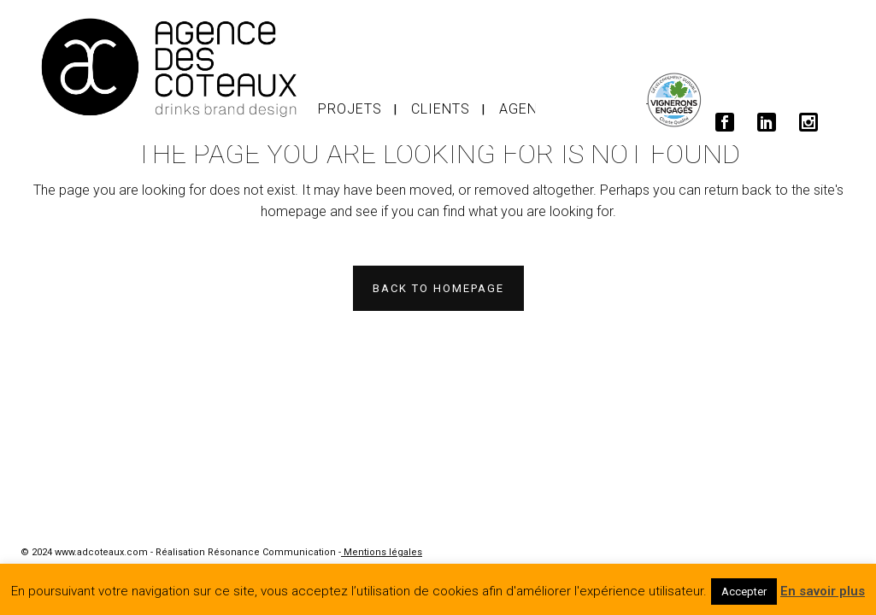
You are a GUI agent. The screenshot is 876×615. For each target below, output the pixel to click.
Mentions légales (381, 552)
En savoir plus (822, 591)
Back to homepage (438, 288)
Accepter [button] (744, 591)
